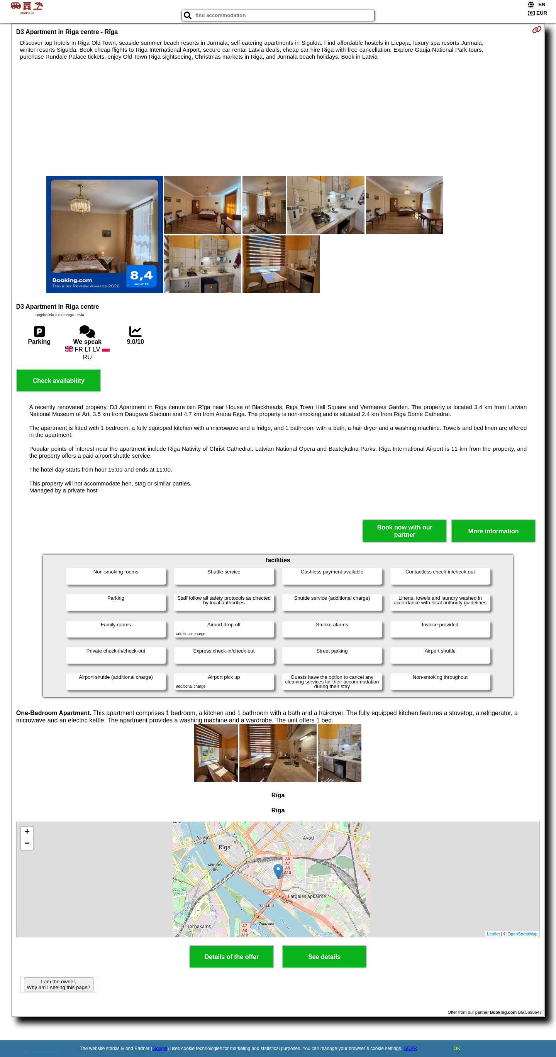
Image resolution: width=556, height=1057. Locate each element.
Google (160, 1048)
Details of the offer (232, 957)
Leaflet (493, 934)
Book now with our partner (404, 531)
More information (493, 531)
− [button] (27, 844)
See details (324, 957)
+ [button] (27, 832)
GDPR (410, 1048)
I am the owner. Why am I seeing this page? (58, 984)
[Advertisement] (278, 118)
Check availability (59, 380)
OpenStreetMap (523, 934)
